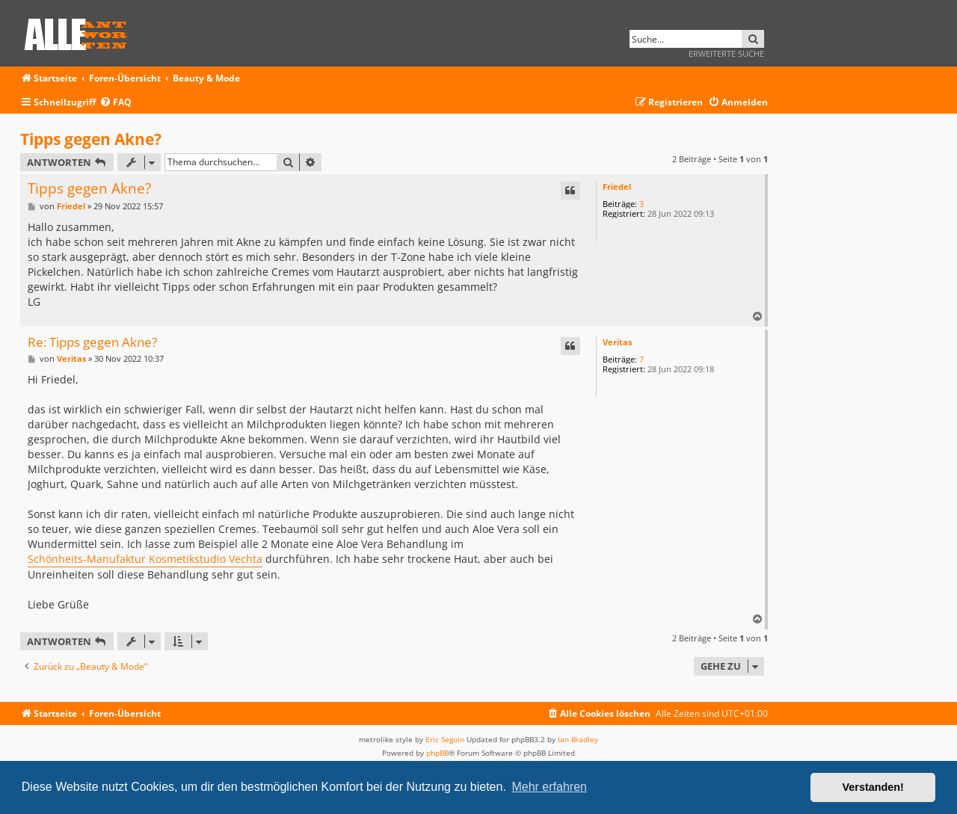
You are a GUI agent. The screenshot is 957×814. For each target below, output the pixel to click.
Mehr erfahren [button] (549, 786)
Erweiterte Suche (726, 53)
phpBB (437, 752)
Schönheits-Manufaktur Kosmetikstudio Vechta (145, 559)
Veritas (617, 342)
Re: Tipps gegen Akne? (92, 343)
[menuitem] (115, 103)
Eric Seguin (444, 739)
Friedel (617, 186)
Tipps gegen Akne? (90, 139)
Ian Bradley (578, 739)
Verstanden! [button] (873, 787)
